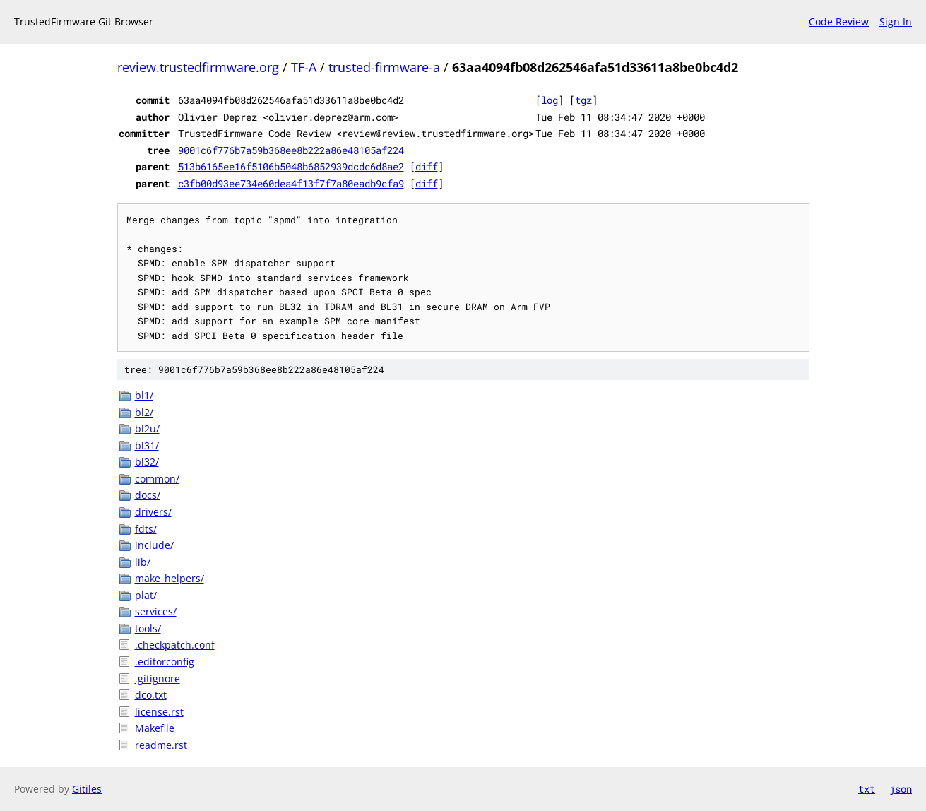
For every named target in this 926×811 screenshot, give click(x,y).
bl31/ (147, 445)
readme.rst (161, 745)
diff (426, 166)
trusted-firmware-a (384, 67)
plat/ (146, 595)
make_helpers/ (169, 578)
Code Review (839, 21)
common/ (157, 478)
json (900, 788)
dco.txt (151, 695)
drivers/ (153, 512)
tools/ (148, 628)
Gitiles (87, 788)
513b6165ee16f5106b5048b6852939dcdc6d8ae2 (291, 166)
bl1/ (144, 395)
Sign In (895, 21)
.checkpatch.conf (175, 644)
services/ (156, 611)
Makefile (154, 728)
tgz (583, 100)
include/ (154, 545)
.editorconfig (164, 661)
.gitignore (157, 678)
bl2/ (144, 412)
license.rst (159, 711)
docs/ (147, 495)
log (549, 100)
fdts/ (146, 528)
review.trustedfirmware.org (198, 67)
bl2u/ (147, 428)
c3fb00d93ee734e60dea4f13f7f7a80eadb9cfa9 (291, 183)
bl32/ (147, 461)
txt (866, 788)
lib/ (142, 562)
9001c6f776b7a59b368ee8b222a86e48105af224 (291, 150)
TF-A (303, 67)
